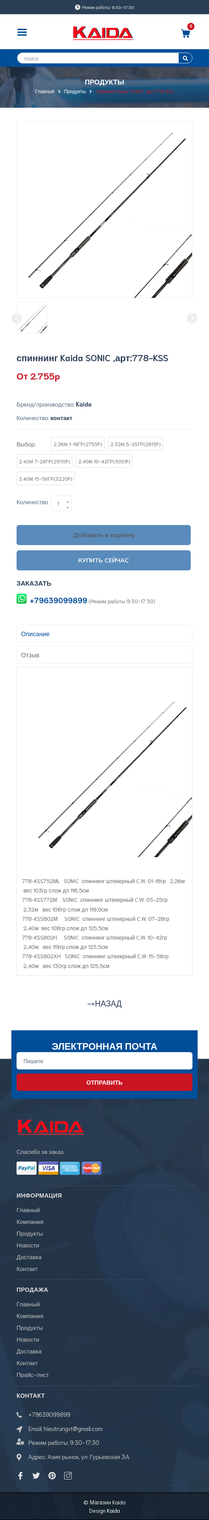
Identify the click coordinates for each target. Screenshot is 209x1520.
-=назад (104, 1003)
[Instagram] (68, 1475)
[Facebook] (20, 1475)
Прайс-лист (33, 1374)
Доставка (29, 1256)
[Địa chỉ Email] (104, 1060)
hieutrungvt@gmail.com (73, 1428)
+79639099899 (58, 600)
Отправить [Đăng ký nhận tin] (104, 1082)
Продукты (30, 1233)
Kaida (113, 1510)
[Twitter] (36, 1475)
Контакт (27, 1268)
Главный (28, 1209)
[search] (104, 58)
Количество (32, 501)
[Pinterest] (52, 1475)
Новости (28, 1244)
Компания (30, 1221)
